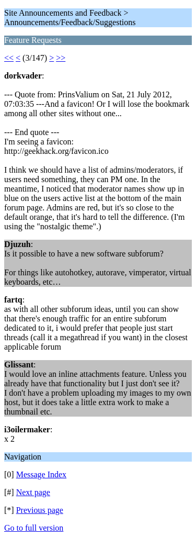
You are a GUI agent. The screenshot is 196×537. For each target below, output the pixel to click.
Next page (33, 492)
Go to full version (33, 527)
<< (9, 57)
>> (60, 57)
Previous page (39, 510)
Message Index (41, 474)
